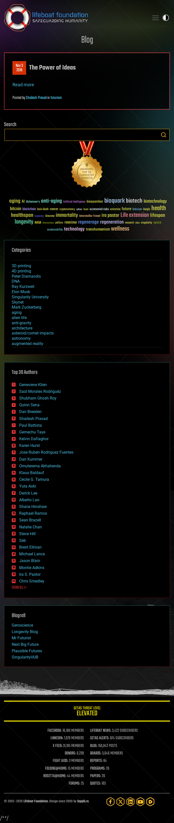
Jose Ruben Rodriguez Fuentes (46, 452)
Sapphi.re (83, 801)
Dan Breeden (30, 411)
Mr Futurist (21, 638)
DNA (16, 281)
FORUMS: (74, 783)
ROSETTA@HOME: (54, 776)
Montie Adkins (31, 567)
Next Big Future (25, 644)
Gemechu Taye (32, 432)
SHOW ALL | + (19, 587)
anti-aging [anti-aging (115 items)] (51, 201)
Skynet (18, 302)
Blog (87, 40)
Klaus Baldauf (31, 472)
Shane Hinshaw (33, 506)
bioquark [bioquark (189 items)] (114, 201)
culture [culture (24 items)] (79, 209)
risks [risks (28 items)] (137, 222)
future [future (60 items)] (126, 209)
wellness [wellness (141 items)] (120, 229)
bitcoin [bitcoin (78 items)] (15, 209)
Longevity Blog (25, 631)
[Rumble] (150, 801)
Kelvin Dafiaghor (34, 438)
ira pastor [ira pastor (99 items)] (110, 215)
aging (17, 312)
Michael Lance (32, 554)
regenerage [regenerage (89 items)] (88, 222)
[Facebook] (111, 801)
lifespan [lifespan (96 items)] (157, 215)
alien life (19, 317)
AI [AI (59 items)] (23, 201)
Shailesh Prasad (36, 98)
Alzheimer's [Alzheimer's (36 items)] (33, 202)
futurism (56, 98)
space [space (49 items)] (157, 222)
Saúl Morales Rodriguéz (40, 391)
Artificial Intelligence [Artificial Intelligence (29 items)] (74, 202)
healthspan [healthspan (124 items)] (22, 215)
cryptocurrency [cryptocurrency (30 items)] (67, 209)
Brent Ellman (30, 547)
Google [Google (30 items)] (146, 209)
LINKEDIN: (57, 738)
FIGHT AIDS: (60, 761)
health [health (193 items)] (158, 208)
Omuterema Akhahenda (40, 466)
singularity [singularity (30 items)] (146, 223)
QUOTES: (95, 783)
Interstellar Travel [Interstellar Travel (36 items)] (89, 216)
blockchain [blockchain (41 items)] (29, 209)
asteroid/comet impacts (33, 333)
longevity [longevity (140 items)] (24, 222)
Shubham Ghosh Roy (38, 398)
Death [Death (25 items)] (85, 209)
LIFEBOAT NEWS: (100, 731)
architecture (22, 328)
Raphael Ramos (33, 513)
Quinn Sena (29, 405)
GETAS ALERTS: (99, 738)
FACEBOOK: (55, 731)
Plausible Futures (27, 651)
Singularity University (30, 297)
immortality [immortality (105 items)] (67, 215)
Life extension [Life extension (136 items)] (134, 215)
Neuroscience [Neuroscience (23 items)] (48, 223)
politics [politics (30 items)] (59, 223)
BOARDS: (95, 753)
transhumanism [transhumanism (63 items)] (98, 229)
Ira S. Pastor (30, 574)
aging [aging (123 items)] (14, 201)
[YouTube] (140, 801)
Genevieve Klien (33, 384)
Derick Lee (28, 493)
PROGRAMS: (97, 768)
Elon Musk (21, 291)
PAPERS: (95, 776)
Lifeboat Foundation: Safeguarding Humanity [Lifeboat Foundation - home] (74, 17)
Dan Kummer (30, 459)
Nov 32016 (19, 68)
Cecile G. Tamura (34, 479)
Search (164, 135)
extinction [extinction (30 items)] (115, 209)
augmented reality (27, 343)
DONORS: (70, 753)
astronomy (21, 338)
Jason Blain (29, 560)
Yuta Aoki (27, 486)
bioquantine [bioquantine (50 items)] (95, 201)
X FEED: (57, 746)
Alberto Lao (29, 499)
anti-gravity (21, 323)
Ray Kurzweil (23, 286)
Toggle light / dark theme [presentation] (166, 17)
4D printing (21, 271)
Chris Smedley (31, 581)
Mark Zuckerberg (26, 307)
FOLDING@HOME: (56, 768)
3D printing (21, 265)
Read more (23, 84)
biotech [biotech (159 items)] (134, 201)
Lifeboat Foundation (35, 801)
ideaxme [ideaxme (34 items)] (50, 216)
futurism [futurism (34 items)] (137, 209)
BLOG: (93, 746)
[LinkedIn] (130, 801)
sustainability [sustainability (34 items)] (55, 230)
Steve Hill (27, 533)
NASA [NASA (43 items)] (38, 223)
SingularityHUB (25, 657)
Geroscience (22, 625)
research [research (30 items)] (129, 223)
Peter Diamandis (26, 276)
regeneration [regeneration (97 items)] (112, 222)
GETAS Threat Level (87, 712)
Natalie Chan (30, 527)
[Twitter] (120, 801)
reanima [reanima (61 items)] (70, 222)
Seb (22, 540)
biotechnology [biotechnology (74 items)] (155, 201)
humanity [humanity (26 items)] (39, 216)
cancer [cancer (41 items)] (54, 209)
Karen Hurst (29, 445)
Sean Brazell (30, 520)
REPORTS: (96, 761)
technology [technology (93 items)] (74, 229)
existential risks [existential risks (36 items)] (99, 209)
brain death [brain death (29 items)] (43, 209)
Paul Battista (30, 425)
